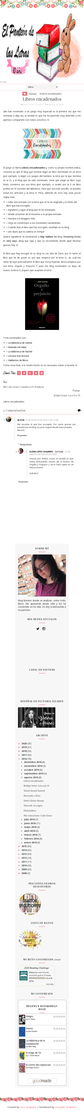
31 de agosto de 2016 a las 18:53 (50, 453)
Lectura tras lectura (18, 356)
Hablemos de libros (18, 360)
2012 (24, 858)
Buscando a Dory (32, 796)
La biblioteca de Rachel (20, 352)
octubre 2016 (32, 770)
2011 (24, 862)
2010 (24, 866)
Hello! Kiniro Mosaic (34, 801)
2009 (24, 869)
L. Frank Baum (33, 1056)
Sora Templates (28, 1107)
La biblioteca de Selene (20, 343)
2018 (24, 751)
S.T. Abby (31, 1020)
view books (50, 985)
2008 (24, 873)
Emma (29, 1029)
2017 (24, 755)
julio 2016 (29, 820)
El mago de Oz (33, 1053)
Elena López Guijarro (42, 452)
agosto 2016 (31, 778)
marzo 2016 (31, 835)
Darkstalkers (30, 811)
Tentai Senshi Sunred (34, 791)
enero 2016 (30, 843)
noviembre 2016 (33, 766)
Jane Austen (32, 1032)
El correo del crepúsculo (38, 1065)
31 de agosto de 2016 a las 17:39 (42, 420)
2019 (24, 747)
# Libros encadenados (50, 94)
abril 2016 (30, 831)
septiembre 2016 (34, 774)
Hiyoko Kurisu (33, 1068)
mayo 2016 (30, 827)
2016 (24, 759)
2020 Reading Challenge (36, 968)
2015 (24, 847)
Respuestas (26, 445)
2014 (24, 850)
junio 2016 (30, 823)
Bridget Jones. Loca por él (36, 786)
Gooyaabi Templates (66, 1107)
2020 (24, 744)
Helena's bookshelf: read (42, 1008)
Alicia (21, 420)
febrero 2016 (31, 839)
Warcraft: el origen (33, 806)
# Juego (33, 94)
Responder (23, 436)
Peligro (29, 1016)
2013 (24, 854)
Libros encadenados (33, 781)
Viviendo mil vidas (17, 347)
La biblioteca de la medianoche (35, 1043)
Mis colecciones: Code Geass (38, 816)
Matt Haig (32, 1047)
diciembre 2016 (33, 762)
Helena (32, 973)
